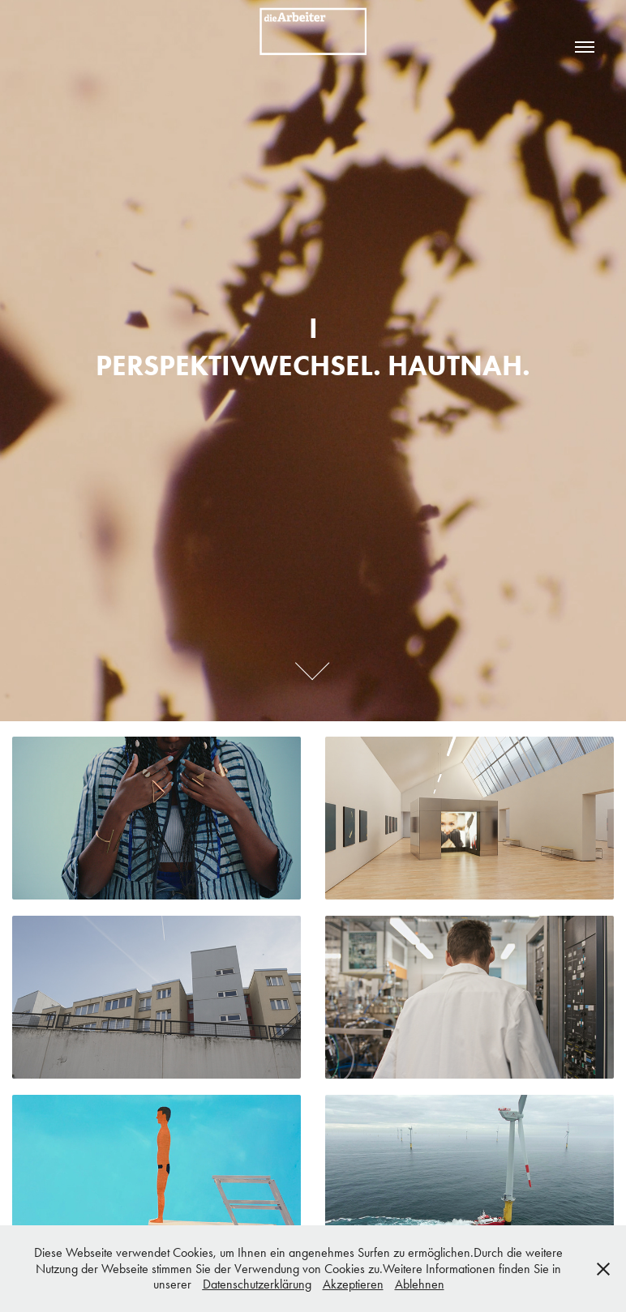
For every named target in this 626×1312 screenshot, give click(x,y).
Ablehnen (419, 1284)
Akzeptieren (353, 1284)
